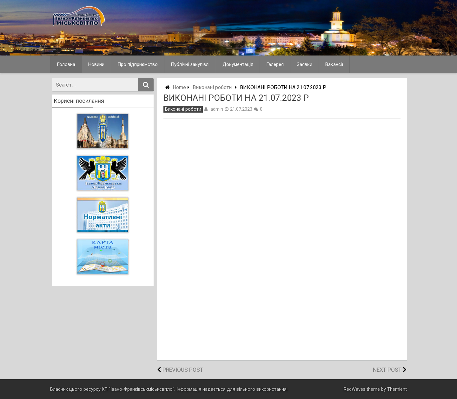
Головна (66, 64)
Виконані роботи (212, 87)
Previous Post (182, 370)
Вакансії (334, 64)
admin (216, 109)
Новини (96, 64)
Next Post (387, 370)
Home (179, 87)
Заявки (304, 64)
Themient (397, 389)
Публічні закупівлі (190, 64)
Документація (237, 64)
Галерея (275, 64)
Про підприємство (137, 64)
